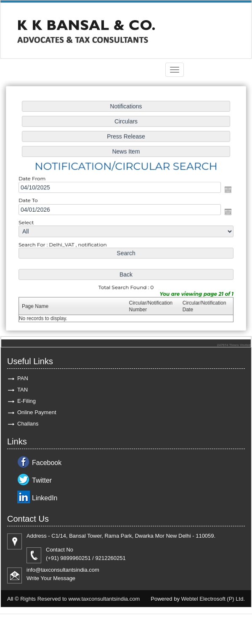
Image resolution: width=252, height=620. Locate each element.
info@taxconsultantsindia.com (63, 570)
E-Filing (26, 401)
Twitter (42, 480)
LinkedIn (45, 498)
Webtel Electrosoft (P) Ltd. (213, 599)
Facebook (46, 462)
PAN (22, 378)
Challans (28, 423)
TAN (22, 389)
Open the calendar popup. (226, 190)
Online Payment (36, 412)
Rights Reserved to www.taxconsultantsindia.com (80, 599)
